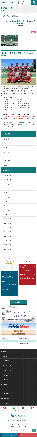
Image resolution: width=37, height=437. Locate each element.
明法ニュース (8, 15)
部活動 (13, 15)
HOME (2, 15)
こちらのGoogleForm (20, 122)
